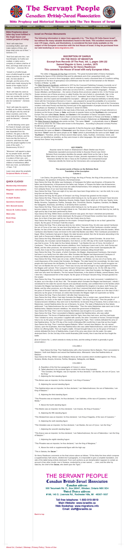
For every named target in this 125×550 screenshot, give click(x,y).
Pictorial (84, 26)
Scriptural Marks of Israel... (17, 173)
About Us (31, 26)
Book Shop (11, 218)
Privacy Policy (38, 547)
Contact (19, 547)
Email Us (10, 222)
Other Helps (102, 26)
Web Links (10, 214)
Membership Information (16, 186)
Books (67, 26)
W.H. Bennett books (14, 206)
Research (48, 26)
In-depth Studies (13, 198)
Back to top (39, 514)
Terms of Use (50, 547)
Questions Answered (15, 202)
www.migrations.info (64, 48)
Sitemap (9, 194)
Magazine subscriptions (16, 190)
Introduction (13, 26)
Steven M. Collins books (16, 210)
